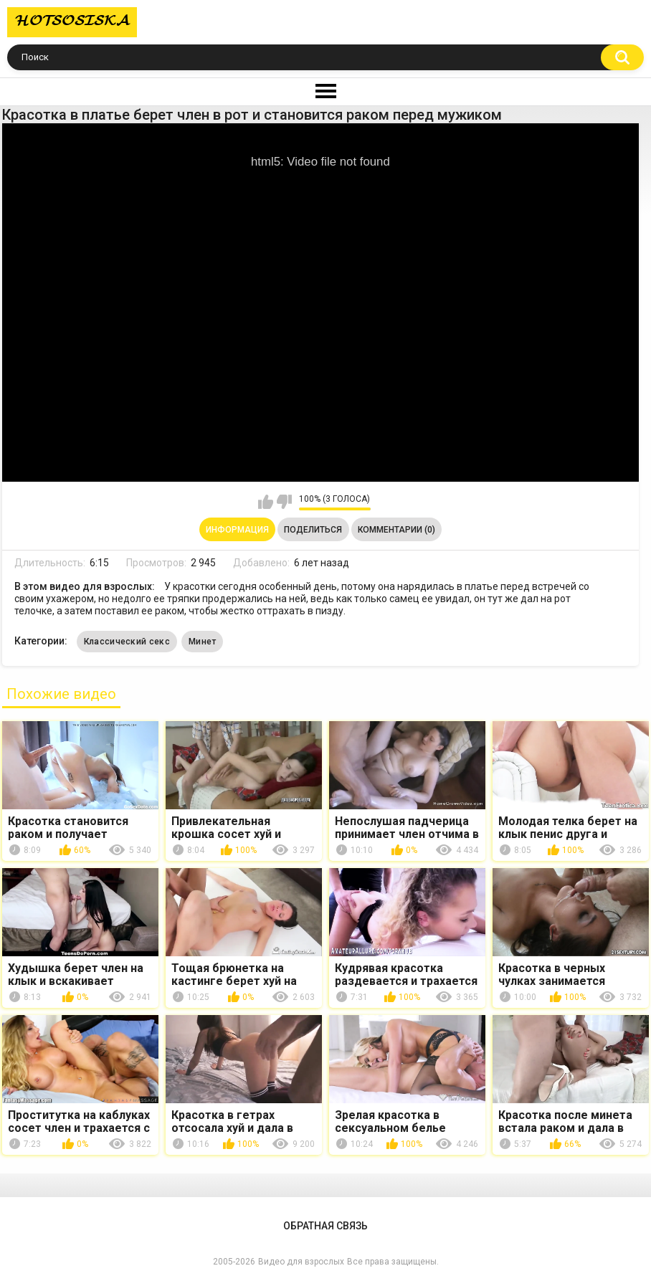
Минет (203, 642)
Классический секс (127, 642)
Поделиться (313, 530)
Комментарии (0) (396, 530)
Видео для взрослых (301, 1262)
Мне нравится (265, 502)
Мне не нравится (284, 502)
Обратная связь (325, 1226)
